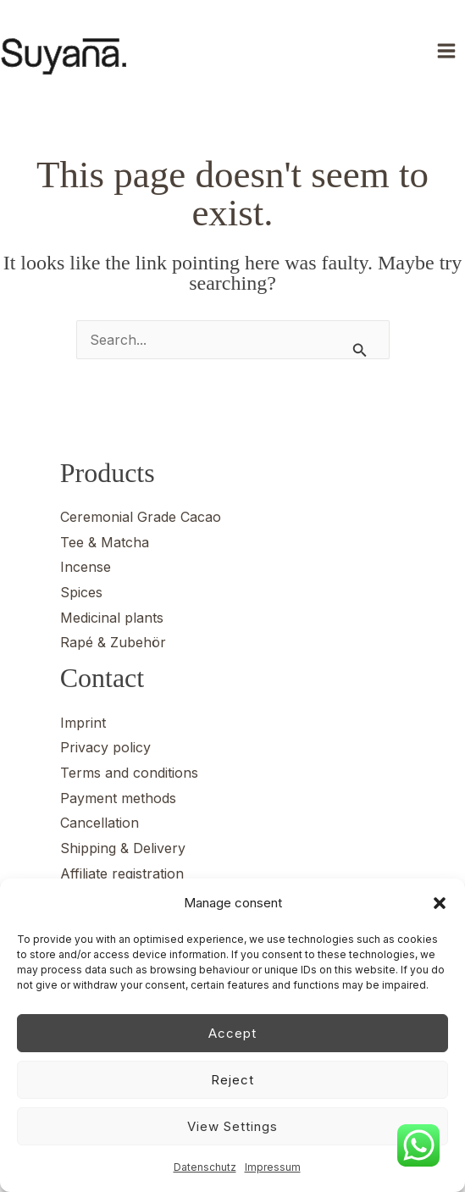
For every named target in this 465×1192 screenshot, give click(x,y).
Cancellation (99, 822)
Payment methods (118, 798)
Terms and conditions (129, 772)
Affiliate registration (122, 873)
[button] (439, 903)
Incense (85, 566)
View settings (232, 1126)
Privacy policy (105, 747)
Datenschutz (205, 1167)
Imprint (83, 722)
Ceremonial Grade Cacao (140, 516)
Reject (232, 1080)
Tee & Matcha (104, 542)
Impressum (273, 1167)
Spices (81, 592)
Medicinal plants (111, 617)
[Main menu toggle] (446, 50)
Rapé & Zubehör (113, 642)
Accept (232, 1033)
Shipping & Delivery (122, 848)
